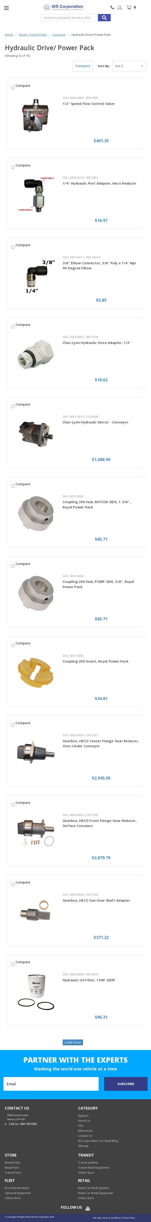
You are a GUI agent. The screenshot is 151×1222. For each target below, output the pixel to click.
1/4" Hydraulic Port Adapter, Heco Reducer (99, 183)
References (85, 1131)
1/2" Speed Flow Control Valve (88, 103)
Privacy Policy (128, 1218)
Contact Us (85, 1136)
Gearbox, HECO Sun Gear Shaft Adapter (96, 900)
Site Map (97, 1218)
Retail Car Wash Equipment (95, 1193)
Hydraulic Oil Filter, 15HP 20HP (89, 980)
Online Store (86, 1173)
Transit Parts (13, 1173)
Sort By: (104, 66)
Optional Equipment (18, 1193)
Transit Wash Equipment (93, 1168)
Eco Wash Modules (17, 1188)
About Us (84, 1121)
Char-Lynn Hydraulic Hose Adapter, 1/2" (97, 342)
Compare (83, 66)
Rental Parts (12, 1163)
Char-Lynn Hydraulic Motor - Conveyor (95, 422)
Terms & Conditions (111, 1218)
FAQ (81, 1126)
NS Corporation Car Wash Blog (98, 1141)
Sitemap (83, 1146)
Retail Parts (12, 1168)
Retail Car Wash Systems (93, 1188)
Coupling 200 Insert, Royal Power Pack (95, 661)
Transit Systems (88, 1163)
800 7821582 (113, 8)
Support (83, 1116)
